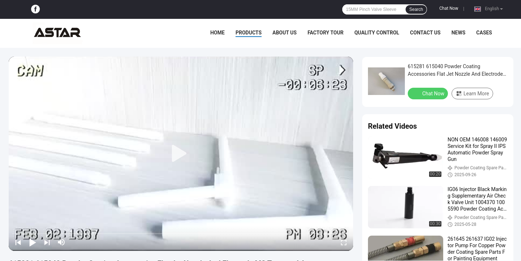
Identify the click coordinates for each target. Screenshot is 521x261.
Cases (484, 33)
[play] (181, 154)
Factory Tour (326, 33)
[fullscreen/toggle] (343, 242)
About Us (284, 33)
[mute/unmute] (61, 242)
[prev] (18, 242)
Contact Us (425, 33)
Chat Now (448, 8)
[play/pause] (32, 242)
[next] (47, 242)
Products (249, 33)
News (459, 33)
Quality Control (376, 33)
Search (416, 9)
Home (217, 33)
